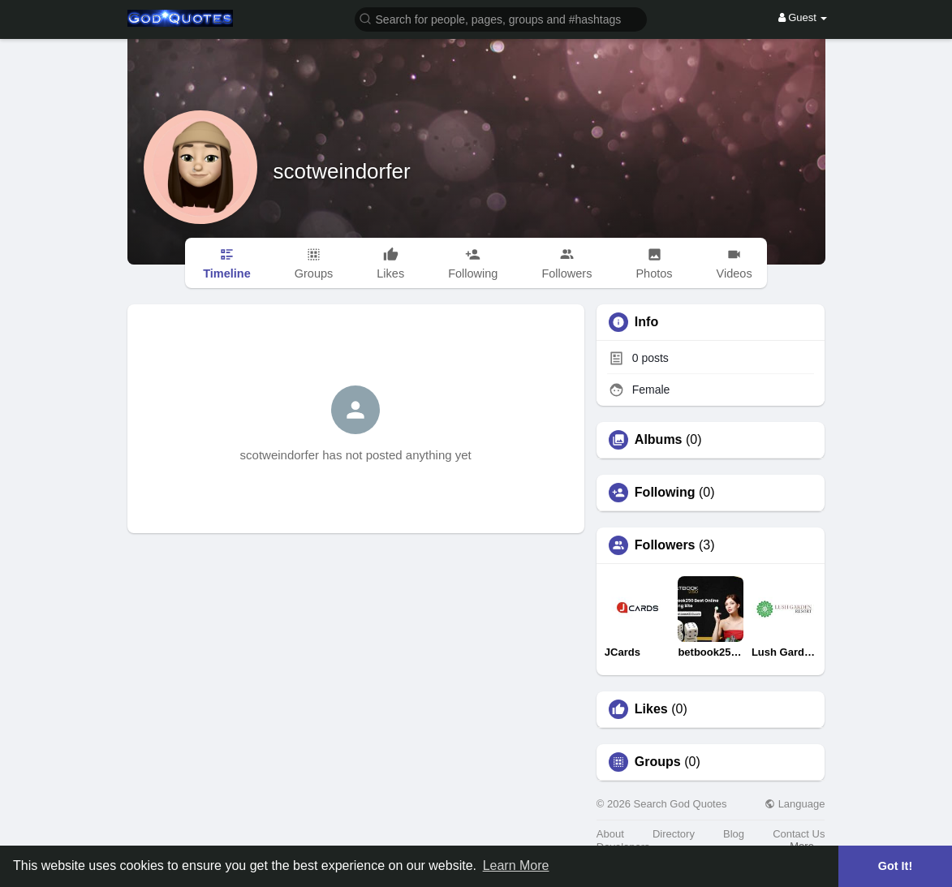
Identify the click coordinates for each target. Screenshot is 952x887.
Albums (659, 439)
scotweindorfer (342, 171)
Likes (651, 709)
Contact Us (799, 834)
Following (665, 492)
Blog (733, 834)
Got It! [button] (895, 865)
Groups (658, 762)
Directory (674, 834)
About (610, 834)
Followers (665, 545)
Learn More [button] (516, 865)
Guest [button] (803, 17)
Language (795, 804)
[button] (501, 18)
